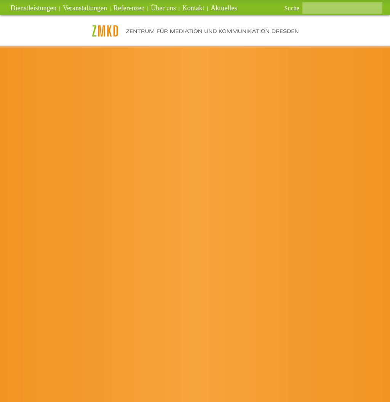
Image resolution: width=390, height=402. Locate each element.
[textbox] (342, 8)
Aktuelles (224, 8)
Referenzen (129, 8)
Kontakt (193, 8)
